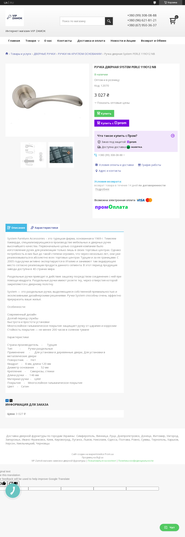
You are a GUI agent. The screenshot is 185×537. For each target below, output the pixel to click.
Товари (30, 40)
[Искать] (109, 21)
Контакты (64, 40)
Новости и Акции (123, 40)
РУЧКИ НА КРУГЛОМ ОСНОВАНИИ (79, 54)
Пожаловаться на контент (102, 460)
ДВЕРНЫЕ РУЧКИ (44, 54)
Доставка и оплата (91, 40)
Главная (14, 40)
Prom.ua (109, 454)
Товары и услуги (21, 54)
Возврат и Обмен (153, 40)
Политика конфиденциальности (135, 460)
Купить (106, 113)
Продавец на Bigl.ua (92, 457)
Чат (169, 527)
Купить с (113, 123)
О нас (48, 40)
